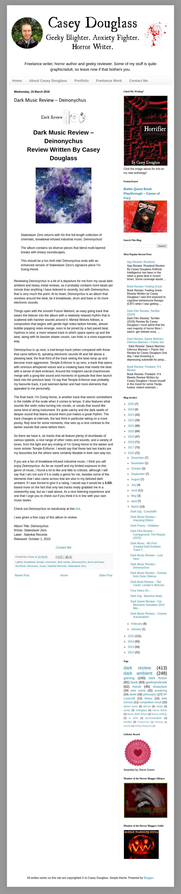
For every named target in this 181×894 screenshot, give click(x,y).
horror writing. (159, 714)
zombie (128, 722)
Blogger (148, 877)
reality (159, 706)
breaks (40, 562)
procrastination (153, 718)
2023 (131, 414)
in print (133, 718)
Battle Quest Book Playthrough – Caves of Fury (142, 193)
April (134, 501)
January (136, 629)
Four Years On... (141, 590)
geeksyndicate (156, 682)
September (138, 473)
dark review (63, 562)
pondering (161, 690)
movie (136, 686)
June (134, 490)
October (136, 468)
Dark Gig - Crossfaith (143, 511)
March (135, 506)
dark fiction (158, 678)
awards (127, 726)
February (137, 623)
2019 (131, 436)
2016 (131, 453)
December (138, 457)
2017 (131, 447)
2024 (131, 409)
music (43, 566)
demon (147, 706)
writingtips (141, 710)
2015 (131, 636)
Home (17, 81)
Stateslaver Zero (77, 566)
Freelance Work (109, 81)
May (134, 495)
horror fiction (160, 710)
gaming (129, 678)
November (138, 463)
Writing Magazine (143, 726)
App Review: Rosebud (141, 261)
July (134, 484)
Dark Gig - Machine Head (146, 595)
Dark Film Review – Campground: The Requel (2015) (148, 534)
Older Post (105, 575)
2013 (131, 646)
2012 (131, 652)
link (78, 509)
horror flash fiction (137, 714)
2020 (131, 431)
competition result (150, 702)
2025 (131, 403)
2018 (131, 442)
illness (148, 698)
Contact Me (138, 81)
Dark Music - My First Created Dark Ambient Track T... (145, 546)
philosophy (149, 694)
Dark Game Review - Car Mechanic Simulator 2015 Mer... (148, 604)
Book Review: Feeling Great (144, 286)
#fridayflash (160, 686)
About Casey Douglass (48, 81)
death (132, 694)
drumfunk (20, 566)
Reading (159, 722)
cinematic (51, 562)
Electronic (32, 566)
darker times (131, 706)
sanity (127, 710)
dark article (138, 690)
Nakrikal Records (57, 566)
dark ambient (138, 673)
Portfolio (81, 81)
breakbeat (29, 562)
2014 (131, 641)
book (134, 682)
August (136, 479)
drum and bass (95, 562)
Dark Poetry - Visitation (145, 525)
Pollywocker (143, 722)
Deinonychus (79, 562)
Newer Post (22, 575)
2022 (131, 420)
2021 (131, 425)
